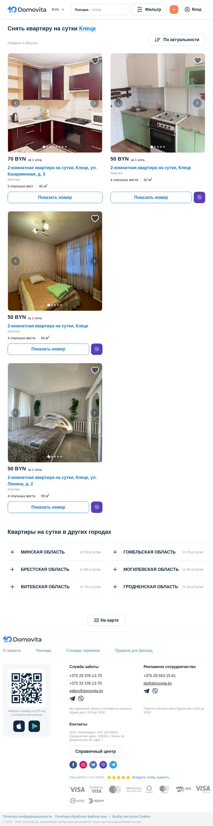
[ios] (19, 726)
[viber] (199, 197)
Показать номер (55, 197)
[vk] (93, 765)
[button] (58, 9)
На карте (106, 620)
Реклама (43, 651)
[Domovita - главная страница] (27, 9)
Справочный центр (95, 751)
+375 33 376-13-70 (85, 683)
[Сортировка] (177, 40)
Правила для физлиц (134, 651)
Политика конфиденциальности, (28, 816)
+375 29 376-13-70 (85, 676)
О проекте (12, 651)
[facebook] (73, 765)
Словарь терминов (83, 651)
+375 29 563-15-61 (160, 676)
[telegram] (113, 765)
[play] (34, 726)
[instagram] (83, 765)
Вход (193, 9)
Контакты (78, 724)
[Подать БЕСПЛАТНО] (174, 9)
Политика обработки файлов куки (81, 816)
